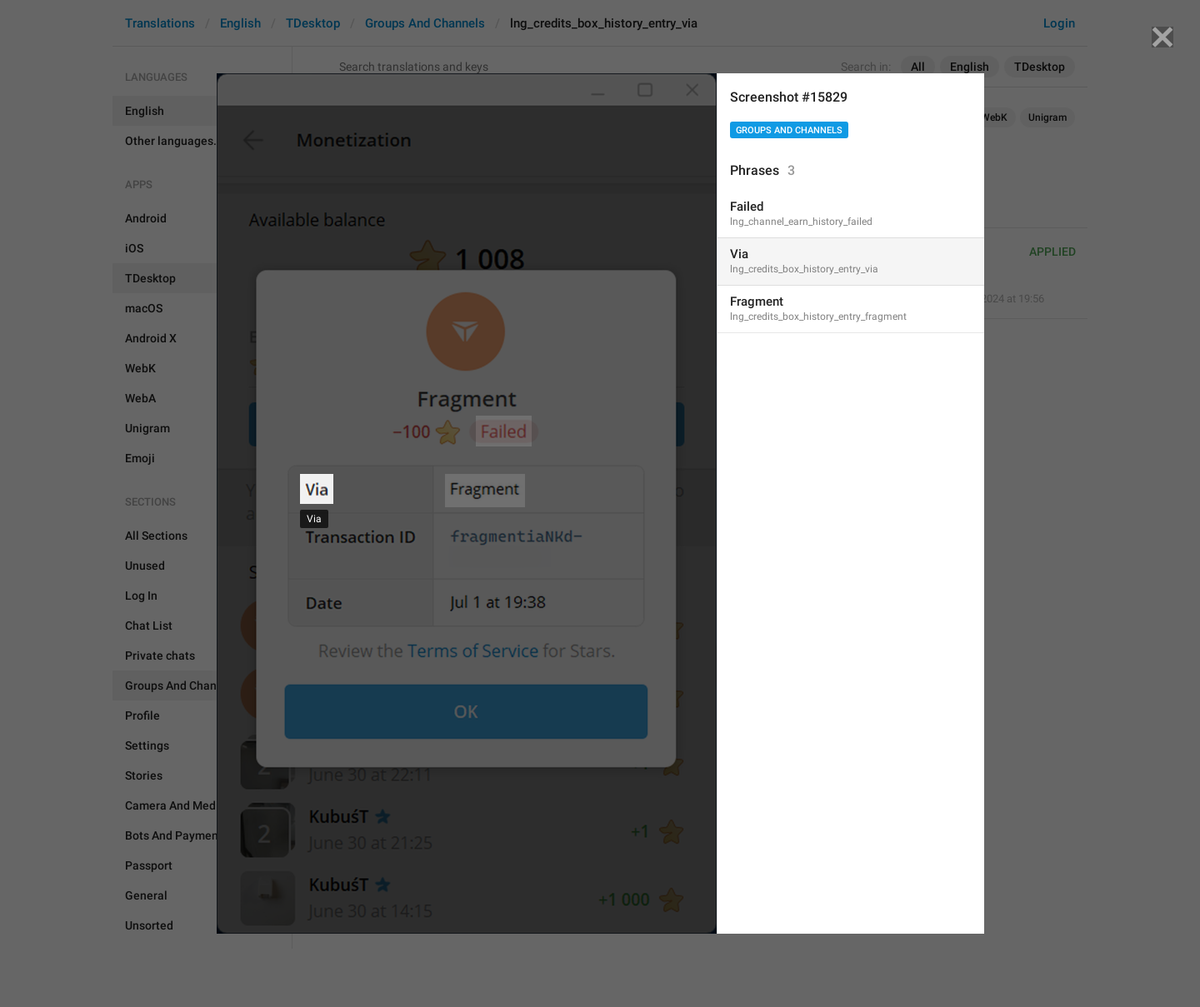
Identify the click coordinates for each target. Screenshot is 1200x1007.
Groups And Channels (789, 130)
